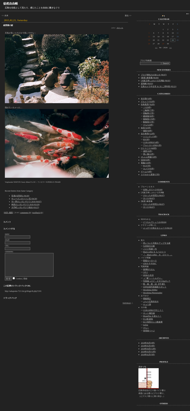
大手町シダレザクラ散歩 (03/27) (25, 207)
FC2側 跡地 (148, 319)
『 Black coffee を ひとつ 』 (157, 255)
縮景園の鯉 (8, 25)
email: (7, 240)
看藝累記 (147, 298)
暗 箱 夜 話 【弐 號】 (154, 284)
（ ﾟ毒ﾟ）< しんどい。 (153, 278)
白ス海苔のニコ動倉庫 (153, 322)
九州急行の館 (149, 246)
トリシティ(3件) (150, 136)
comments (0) (25, 213)
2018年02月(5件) (148, 354)
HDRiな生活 (148, 275)
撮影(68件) (147, 131)
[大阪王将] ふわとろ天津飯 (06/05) (155, 80)
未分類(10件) (146, 98)
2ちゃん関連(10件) (149, 157)
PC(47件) (147, 166)
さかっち (120, 28)
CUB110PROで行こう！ (153, 310)
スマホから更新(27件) (150, 174)
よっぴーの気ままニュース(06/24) (157, 228)
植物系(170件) (149, 119)
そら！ (146, 328)
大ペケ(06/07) (149, 198)
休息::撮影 (8, 213)
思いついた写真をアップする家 (156, 243)
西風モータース (150, 261)
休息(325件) (146, 128)
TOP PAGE (127, 303)
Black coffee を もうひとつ (154, 252)
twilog (145, 325)
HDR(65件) (145, 160)
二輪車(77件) (148, 110)
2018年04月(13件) (148, 349)
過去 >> (128, 15)
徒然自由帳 (10, 3)
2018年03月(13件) (148, 352)
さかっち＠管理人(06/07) (153, 195)
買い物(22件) (148, 154)
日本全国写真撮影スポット (154, 287)
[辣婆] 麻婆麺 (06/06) (150, 78)
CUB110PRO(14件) (151, 142)
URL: (7, 246)
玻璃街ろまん (149, 269)
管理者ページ (149, 331)
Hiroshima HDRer (150, 290)
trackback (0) (37, 213)
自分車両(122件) (148, 134)
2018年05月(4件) (148, 346)
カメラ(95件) (148, 169)
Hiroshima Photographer (152, 293)
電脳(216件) (146, 163)
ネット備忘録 (149, 313)
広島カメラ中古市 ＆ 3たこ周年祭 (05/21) (158, 86)
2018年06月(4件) (148, 343)
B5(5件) (146, 139)
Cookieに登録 (21, 279)
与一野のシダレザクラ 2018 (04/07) (26, 201)
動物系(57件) (148, 122)
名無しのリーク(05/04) (152, 189)
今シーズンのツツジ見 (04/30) (24, 199)
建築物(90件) (148, 116)
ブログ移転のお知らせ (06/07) (153, 75)
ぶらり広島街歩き (151, 301)
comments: (9, 251)
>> (170, 47)
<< (156, 47)
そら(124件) (148, 125)
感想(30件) (147, 151)
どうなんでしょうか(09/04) (154, 222)
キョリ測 (147, 304)
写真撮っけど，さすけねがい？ (156, 281)
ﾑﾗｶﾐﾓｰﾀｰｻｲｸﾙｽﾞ (150, 263)
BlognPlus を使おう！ (152, 316)
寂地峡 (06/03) (147, 83)
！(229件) (147, 107)
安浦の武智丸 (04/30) (20, 196)
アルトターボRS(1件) (152, 145)
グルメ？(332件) (148, 101)
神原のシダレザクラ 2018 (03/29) (25, 204)
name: (7, 234)
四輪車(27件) (148, 113)
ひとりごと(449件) (149, 148)
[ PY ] (145, 272)
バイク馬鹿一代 (150, 249)
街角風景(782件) (148, 104)
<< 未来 (5, 15)
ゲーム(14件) (146, 171)
